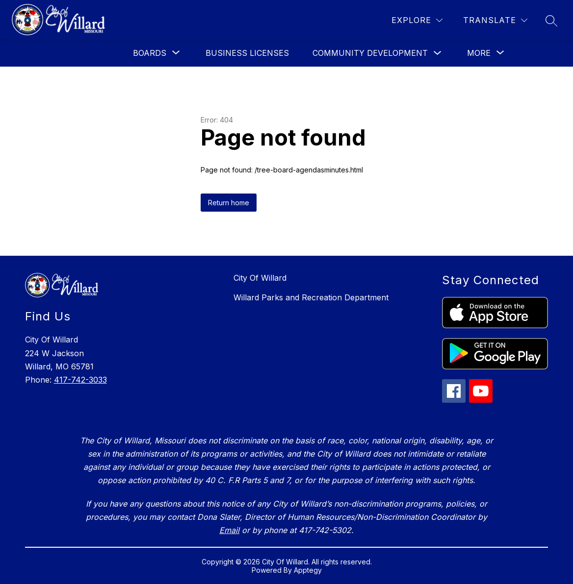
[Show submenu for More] (479, 53)
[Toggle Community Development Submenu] (437, 53)
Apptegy (308, 570)
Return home (228, 202)
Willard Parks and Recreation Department (311, 297)
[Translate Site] (495, 20)
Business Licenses (247, 53)
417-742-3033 (80, 380)
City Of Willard (260, 278)
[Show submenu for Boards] (149, 53)
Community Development (370, 53)
